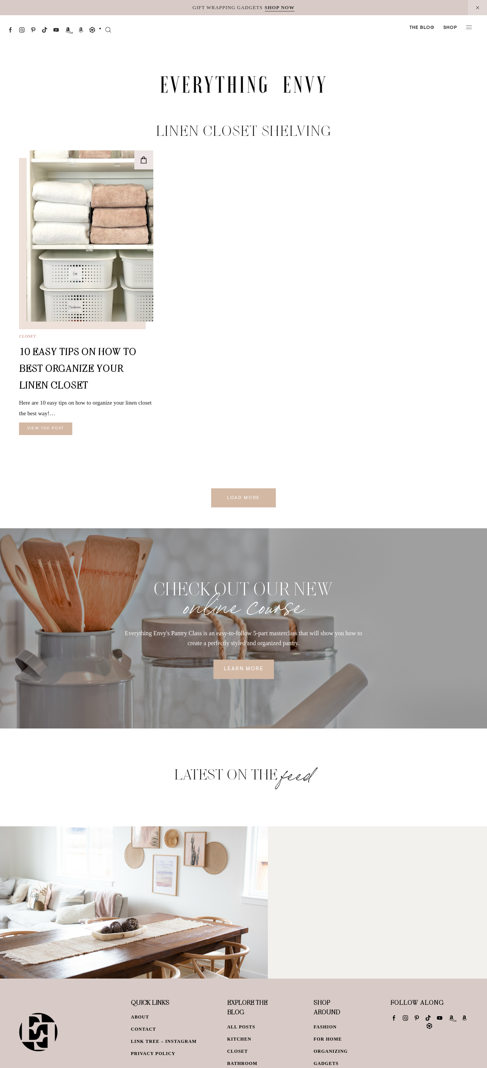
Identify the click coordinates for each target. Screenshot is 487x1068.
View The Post (45, 428)
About (140, 1017)
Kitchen (239, 1039)
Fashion (325, 1027)
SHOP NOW (279, 7)
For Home (328, 1039)
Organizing (331, 1051)
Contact (143, 1029)
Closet (27, 336)
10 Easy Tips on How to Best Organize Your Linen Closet (77, 368)
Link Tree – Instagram (164, 1041)
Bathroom (242, 1063)
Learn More (244, 669)
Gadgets (326, 1063)
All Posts (241, 1027)
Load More (243, 498)
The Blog (421, 28)
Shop (450, 28)
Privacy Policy (153, 1053)
